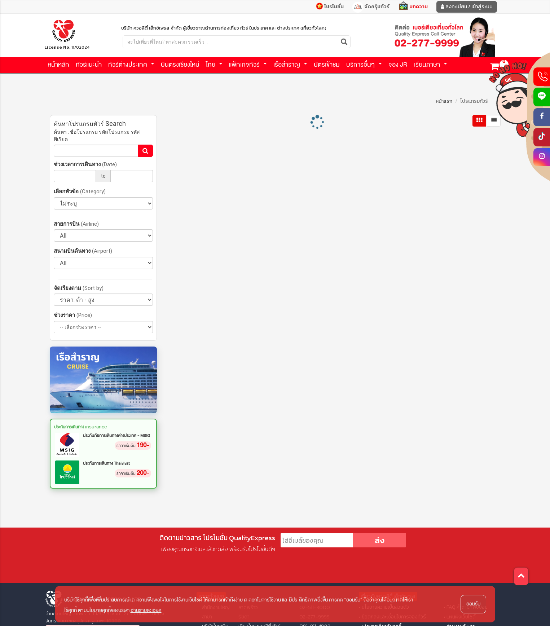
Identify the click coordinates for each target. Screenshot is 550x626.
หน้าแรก (444, 101)
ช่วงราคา (73, 315)
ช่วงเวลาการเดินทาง (85, 164)
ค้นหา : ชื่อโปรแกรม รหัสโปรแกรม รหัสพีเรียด (97, 135)
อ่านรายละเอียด (146, 610)
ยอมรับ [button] (473, 604)
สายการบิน (76, 223)
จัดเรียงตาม (79, 288)
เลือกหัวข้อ (80, 191)
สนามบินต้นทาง (83, 250)
